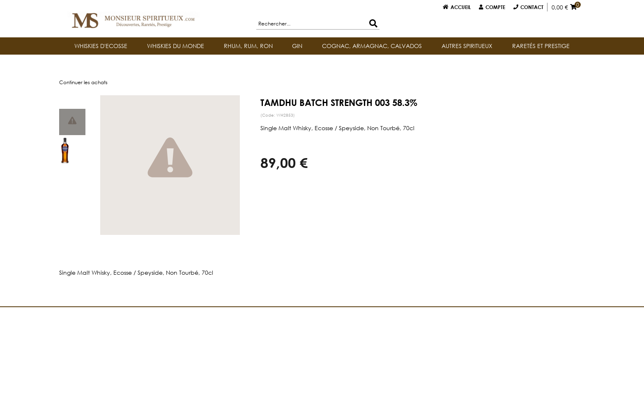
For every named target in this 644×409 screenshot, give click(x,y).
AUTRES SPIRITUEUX (467, 46)
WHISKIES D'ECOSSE (100, 46)
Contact (531, 7)
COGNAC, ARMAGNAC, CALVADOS (372, 46)
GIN (297, 46)
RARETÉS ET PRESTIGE (541, 46)
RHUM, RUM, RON (248, 46)
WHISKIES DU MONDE (175, 46)
